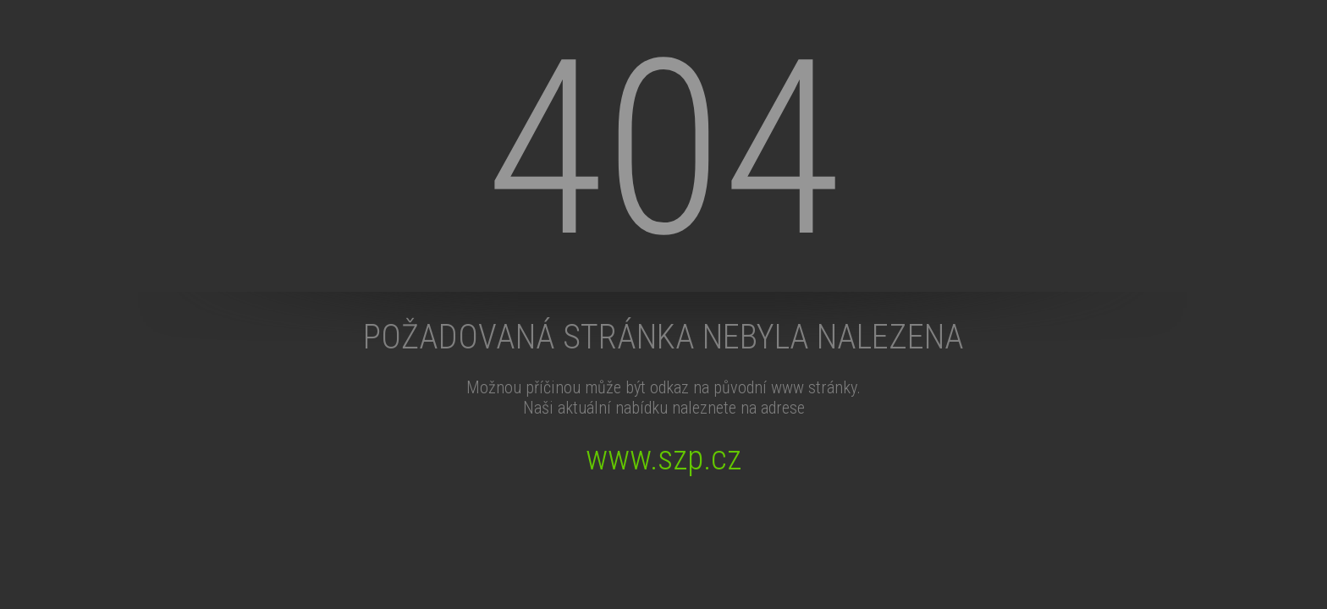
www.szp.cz (663, 458)
